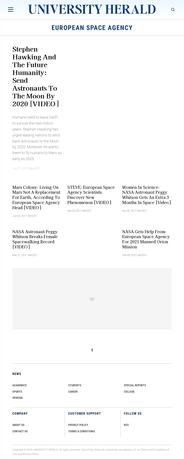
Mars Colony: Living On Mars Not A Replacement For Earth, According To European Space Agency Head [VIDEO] (36, 197)
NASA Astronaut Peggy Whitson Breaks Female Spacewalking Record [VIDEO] (35, 238)
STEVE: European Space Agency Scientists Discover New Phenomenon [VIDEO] (91, 194)
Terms (144, 449)
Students (74, 385)
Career (73, 391)
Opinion (17, 397)
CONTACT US (20, 431)
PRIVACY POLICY (78, 425)
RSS (126, 425)
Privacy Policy (31, 454)
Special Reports (135, 385)
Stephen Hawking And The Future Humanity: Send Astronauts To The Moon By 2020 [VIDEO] (35, 76)
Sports (17, 391)
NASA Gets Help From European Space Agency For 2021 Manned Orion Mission (146, 238)
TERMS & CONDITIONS (81, 431)
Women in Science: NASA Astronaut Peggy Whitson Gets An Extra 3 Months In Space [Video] (146, 194)
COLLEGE (129, 391)
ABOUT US (18, 425)
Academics (19, 385)
